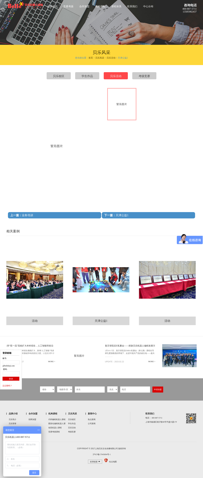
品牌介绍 (52, 6)
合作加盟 (84, 6)
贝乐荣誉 (12, 423)
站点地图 (113, 462)
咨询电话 (190, 5)
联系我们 (132, 6)
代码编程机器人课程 (56, 419)
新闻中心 (92, 413)
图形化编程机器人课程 (56, 424)
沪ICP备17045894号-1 (101, 454)
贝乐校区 (58, 76)
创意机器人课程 (55, 428)
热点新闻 (91, 419)
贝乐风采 (99, 58)
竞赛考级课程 (54, 432)
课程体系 (116, 6)
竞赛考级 (68, 6)
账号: (5, 358)
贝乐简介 (12, 419)
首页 (90, 58)
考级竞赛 (144, 76)
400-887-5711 (157, 418)
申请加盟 (158, 389)
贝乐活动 (111, 58)
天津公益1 (116, 215)
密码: (5, 369)
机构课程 (100, 6)
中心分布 (148, 6)
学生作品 (87, 76)
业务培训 (21, 215)
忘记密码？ (7, 386)
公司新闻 (91, 423)
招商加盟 (32, 419)
